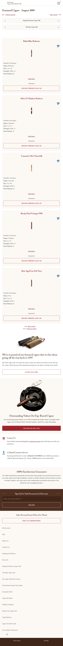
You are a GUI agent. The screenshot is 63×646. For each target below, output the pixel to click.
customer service (34, 441)
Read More (31, 79)
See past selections (31, 372)
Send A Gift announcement (31, 521)
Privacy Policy (16, 640)
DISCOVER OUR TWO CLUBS (31, 428)
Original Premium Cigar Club (31, 88)
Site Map (46, 640)
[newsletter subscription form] (31, 498)
